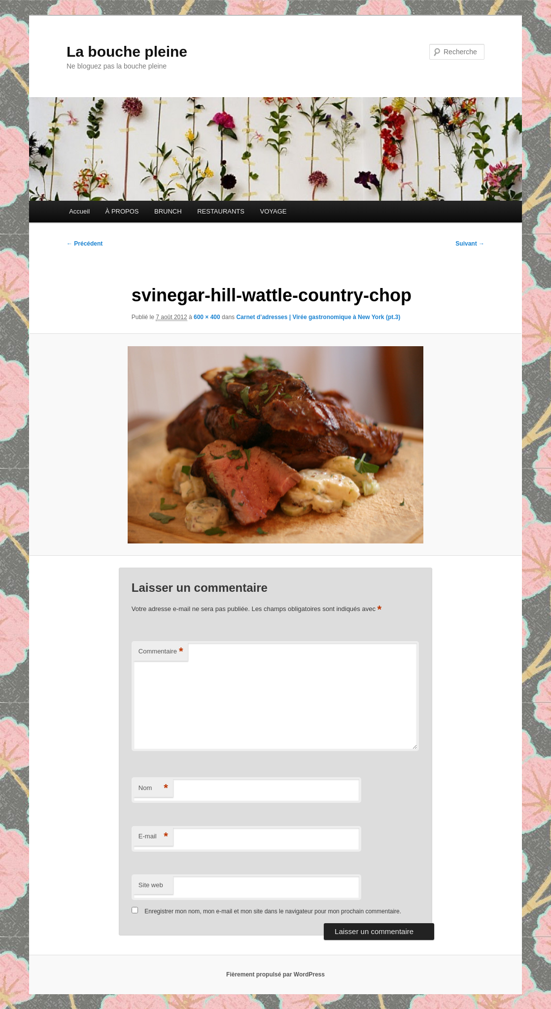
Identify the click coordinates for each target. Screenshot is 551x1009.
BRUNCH (168, 211)
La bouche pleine (127, 51)
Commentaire (160, 652)
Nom (153, 788)
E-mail (153, 836)
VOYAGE (273, 211)
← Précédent (85, 243)
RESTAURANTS (220, 211)
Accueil (79, 211)
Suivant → (469, 243)
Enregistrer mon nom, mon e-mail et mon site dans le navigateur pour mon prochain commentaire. (272, 911)
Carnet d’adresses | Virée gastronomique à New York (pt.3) (318, 317)
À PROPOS (122, 211)
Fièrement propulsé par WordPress (275, 974)
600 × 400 (207, 317)
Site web (150, 885)
